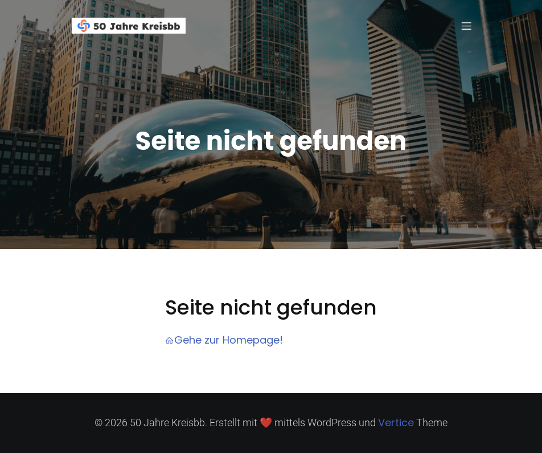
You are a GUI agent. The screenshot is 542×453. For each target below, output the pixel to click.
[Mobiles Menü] (466, 25)
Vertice (396, 422)
